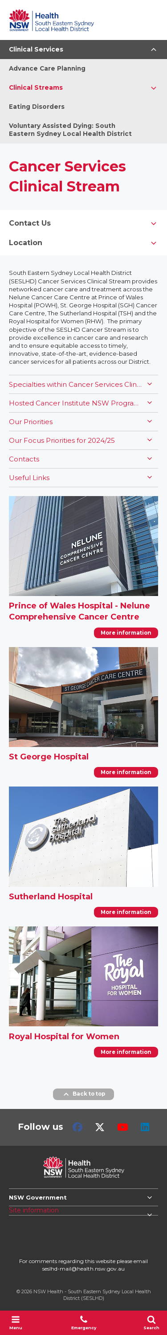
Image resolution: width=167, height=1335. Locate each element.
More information (126, 633)
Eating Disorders (37, 106)
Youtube (122, 1127)
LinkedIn (145, 1127)
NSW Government (38, 1197)
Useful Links (29, 477)
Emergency (83, 1322)
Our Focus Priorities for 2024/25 (62, 440)
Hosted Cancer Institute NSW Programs (76, 403)
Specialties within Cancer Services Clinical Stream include (76, 384)
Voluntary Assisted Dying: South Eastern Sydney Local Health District (70, 130)
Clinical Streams (36, 87)
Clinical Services (36, 49)
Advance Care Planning (47, 68)
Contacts (24, 459)
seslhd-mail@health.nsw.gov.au (83, 1268)
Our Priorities (31, 421)
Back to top (83, 1094)
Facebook (77, 1127)
